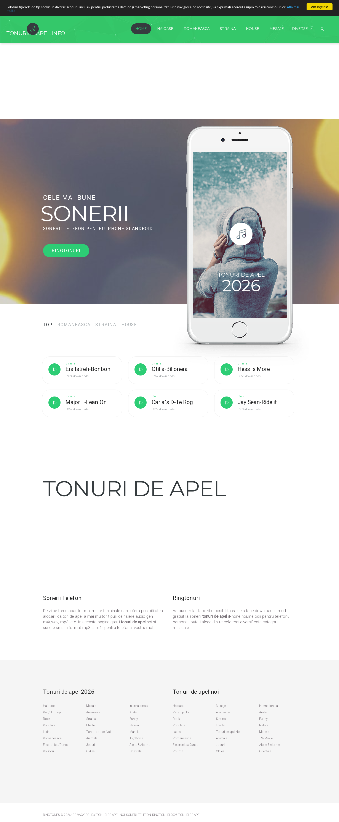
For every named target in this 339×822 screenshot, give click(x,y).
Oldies (90, 751)
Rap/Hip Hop (52, 712)
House (252, 29)
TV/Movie (136, 738)
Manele (134, 731)
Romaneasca (196, 29)
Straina (228, 29)
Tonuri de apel (189, 815)
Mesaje (277, 29)
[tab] (47, 324)
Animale (91, 738)
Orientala (136, 751)
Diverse (300, 29)
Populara (49, 725)
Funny (134, 718)
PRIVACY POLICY (84, 815)
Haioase (165, 29)
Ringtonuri (66, 250)
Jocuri (90, 744)
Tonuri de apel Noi (98, 731)
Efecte (90, 725)
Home (141, 29)
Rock (46, 718)
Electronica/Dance (55, 744)
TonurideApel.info (35, 33)
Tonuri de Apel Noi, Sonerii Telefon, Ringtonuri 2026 (136, 815)
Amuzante (93, 712)
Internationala (139, 706)
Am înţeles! (319, 7)
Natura (134, 725)
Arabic (134, 712)
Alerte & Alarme (140, 744)
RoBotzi (48, 751)
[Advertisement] (169, 86)
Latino (47, 731)
